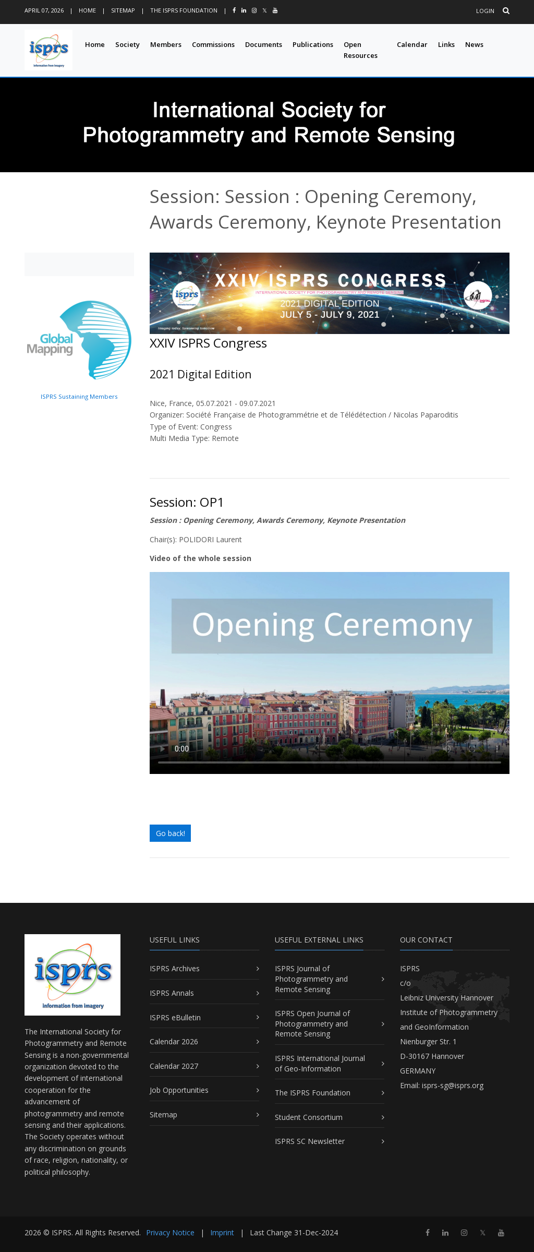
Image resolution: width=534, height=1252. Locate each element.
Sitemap (123, 10)
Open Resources (361, 50)
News (474, 44)
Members (165, 44)
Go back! (170, 833)
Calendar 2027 (174, 1066)
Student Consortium (309, 1117)
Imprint (222, 1232)
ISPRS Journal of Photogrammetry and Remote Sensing (311, 978)
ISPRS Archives (175, 968)
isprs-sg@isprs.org (452, 1085)
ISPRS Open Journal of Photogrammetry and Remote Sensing (312, 1023)
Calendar (412, 44)
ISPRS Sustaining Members (79, 396)
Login (485, 11)
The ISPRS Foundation (183, 10)
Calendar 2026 (174, 1041)
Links (446, 44)
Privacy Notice (170, 1232)
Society (127, 44)
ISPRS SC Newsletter (310, 1141)
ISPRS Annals (172, 993)
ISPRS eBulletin (175, 1017)
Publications (313, 44)
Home (87, 10)
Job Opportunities (179, 1090)
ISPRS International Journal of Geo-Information (320, 1063)
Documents (263, 44)
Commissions (213, 44)
